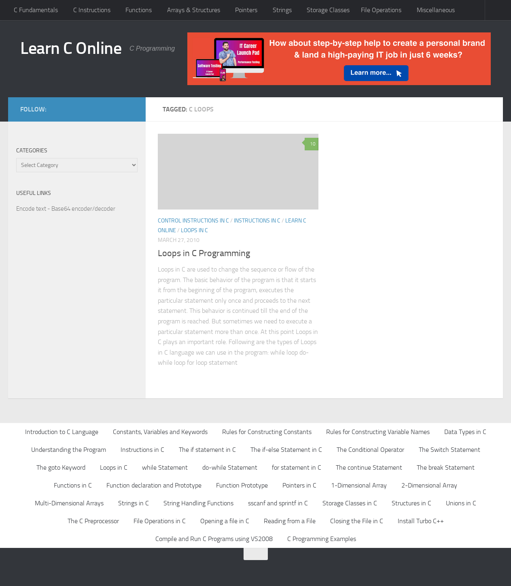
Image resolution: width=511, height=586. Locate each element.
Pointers (246, 10)
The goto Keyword (60, 467)
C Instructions (91, 10)
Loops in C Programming (204, 253)
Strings (282, 10)
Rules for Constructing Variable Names (378, 432)
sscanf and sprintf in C (278, 503)
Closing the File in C (356, 521)
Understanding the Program (68, 449)
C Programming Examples (321, 539)
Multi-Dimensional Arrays (69, 503)
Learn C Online (70, 48)
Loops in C (194, 230)
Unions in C (461, 503)
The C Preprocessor (93, 521)
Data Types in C (465, 432)
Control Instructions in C (193, 220)
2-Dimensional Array (429, 485)
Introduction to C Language (61, 432)
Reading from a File (290, 521)
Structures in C (411, 503)
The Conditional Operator (370, 449)
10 (311, 144)
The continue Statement (369, 467)
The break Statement (446, 467)
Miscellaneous (436, 10)
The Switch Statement (449, 449)
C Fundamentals (36, 10)
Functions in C (73, 485)
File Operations (381, 10)
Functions (138, 10)
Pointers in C (299, 485)
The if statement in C (207, 449)
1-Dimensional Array (359, 485)
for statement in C (296, 467)
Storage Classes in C (349, 503)
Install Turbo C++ (421, 521)
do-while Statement (229, 467)
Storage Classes (328, 10)
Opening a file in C (224, 521)
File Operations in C (160, 521)
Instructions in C (257, 220)
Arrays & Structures (193, 10)
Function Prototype (242, 485)
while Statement (165, 467)
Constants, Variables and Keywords (160, 432)
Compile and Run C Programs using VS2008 (214, 539)
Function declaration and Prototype (153, 485)
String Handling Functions (198, 503)
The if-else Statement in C (286, 449)
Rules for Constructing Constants (267, 432)
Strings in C (133, 503)
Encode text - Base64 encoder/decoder (65, 208)
